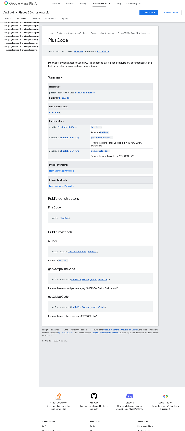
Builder (104, 132)
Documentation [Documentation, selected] (99, 3)
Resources (50, 18)
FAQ (44, 426)
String (75, 137)
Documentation (97, 33)
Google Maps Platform (77, 33)
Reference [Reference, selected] (21, 18)
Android (8, 12)
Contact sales (171, 12)
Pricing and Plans (145, 426)
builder (95, 127)
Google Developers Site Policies (104, 333)
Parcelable (103, 51)
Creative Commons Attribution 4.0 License (120, 330)
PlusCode (78, 51)
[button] (19, 22)
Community (131, 3)
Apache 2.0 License (66, 333)
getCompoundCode (100, 137)
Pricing (83, 3)
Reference (145, 33)
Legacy (64, 18)
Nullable (66, 137)
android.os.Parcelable (64, 171)
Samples (36, 18)
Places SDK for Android (34, 12)
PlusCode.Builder (85, 92)
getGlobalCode (99, 151)
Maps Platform (25, 4)
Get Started (149, 12)
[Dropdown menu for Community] (140, 3)
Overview (55, 3)
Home (50, 33)
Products (70, 3)
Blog (118, 3)
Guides (7, 18)
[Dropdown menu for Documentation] (110, 3)
